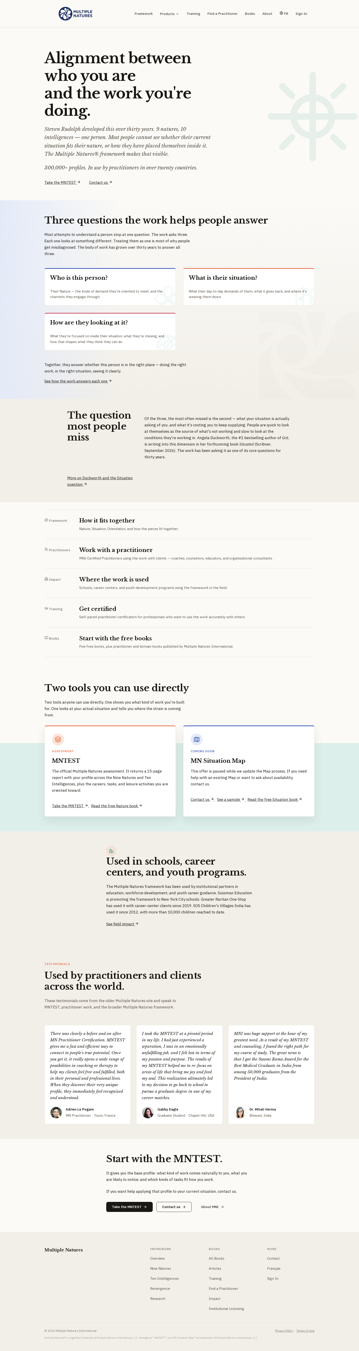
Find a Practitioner (222, 13)
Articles (215, 1268)
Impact (214, 1298)
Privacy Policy (284, 1331)
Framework (144, 13)
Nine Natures (160, 1268)
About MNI (212, 1207)
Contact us (100, 182)
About (267, 13)
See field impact (122, 923)
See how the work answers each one (78, 381)
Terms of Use (305, 1331)
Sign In (301, 13)
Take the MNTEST (62, 182)
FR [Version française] (284, 13)
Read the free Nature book (116, 805)
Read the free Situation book (274, 799)
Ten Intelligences (164, 1278)
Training (193, 13)
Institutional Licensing (226, 1308)
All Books (216, 1258)
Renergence (160, 1288)
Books (250, 13)
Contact (273, 1258)
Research (157, 1298)
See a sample (231, 799)
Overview (157, 1258)
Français (273, 1268)
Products (169, 14)
